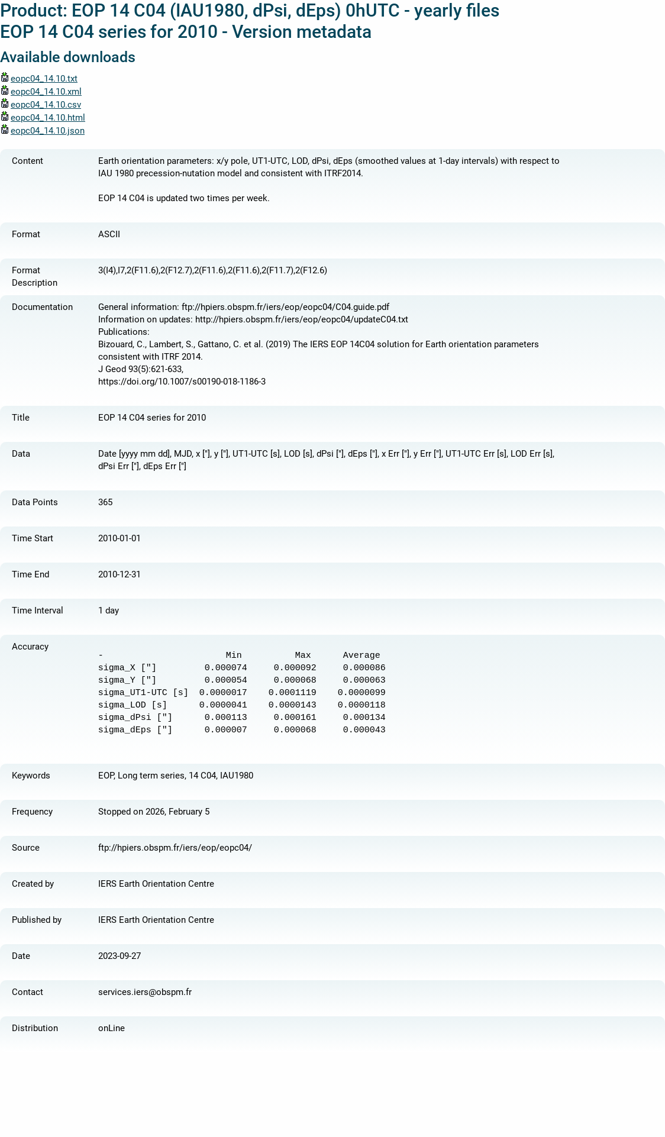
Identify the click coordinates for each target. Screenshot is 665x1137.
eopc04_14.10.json (42, 130)
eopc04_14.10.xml (41, 91)
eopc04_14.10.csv (40, 104)
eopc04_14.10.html (42, 117)
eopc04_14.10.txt (39, 78)
